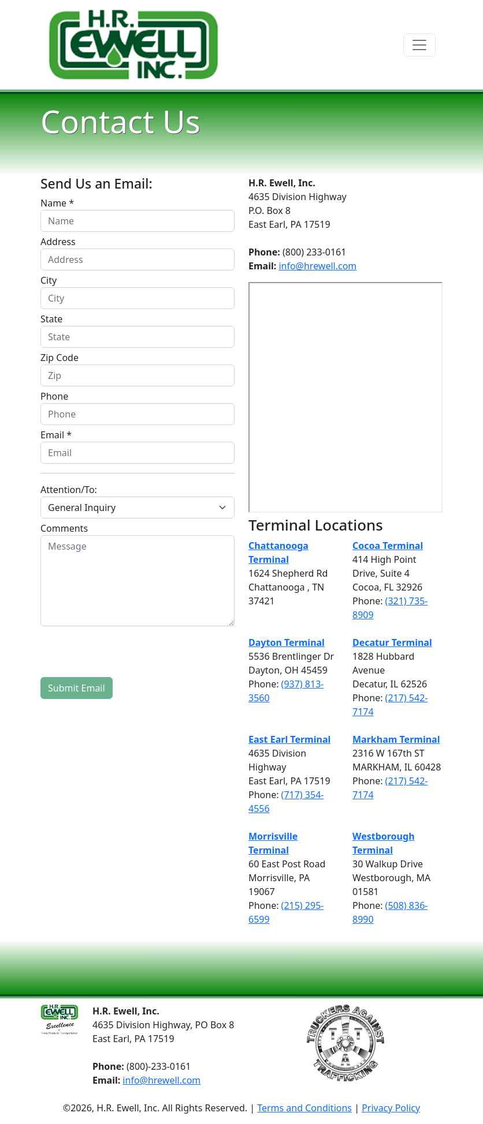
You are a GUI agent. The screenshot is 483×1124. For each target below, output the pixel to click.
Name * (57, 203)
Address (58, 241)
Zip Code (59, 357)
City (48, 280)
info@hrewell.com (317, 266)
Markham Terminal (396, 739)
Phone (54, 396)
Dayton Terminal (286, 642)
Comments (64, 528)
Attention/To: (68, 489)
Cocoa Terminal (387, 545)
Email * (56, 434)
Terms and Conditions (304, 1108)
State (51, 319)
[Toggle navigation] (419, 45)
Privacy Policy (391, 1108)
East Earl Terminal (289, 739)
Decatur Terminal (392, 642)
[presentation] (128, 651)
